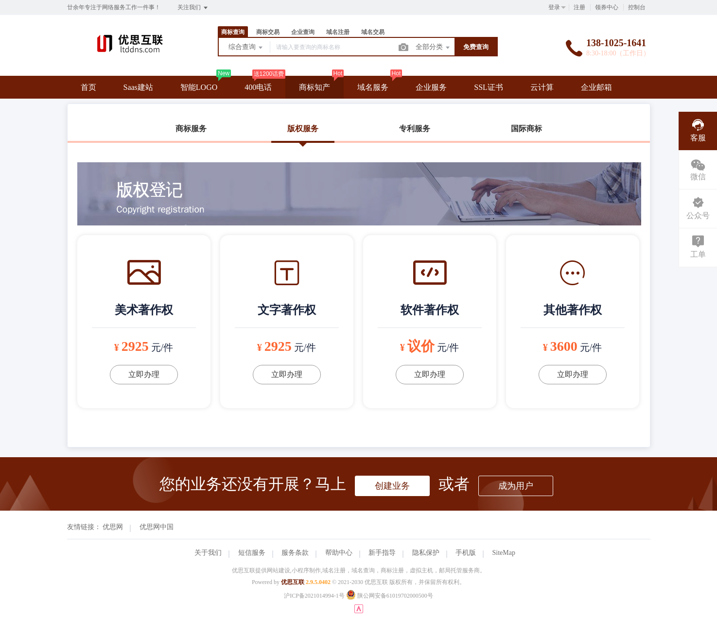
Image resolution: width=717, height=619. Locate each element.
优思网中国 (157, 527)
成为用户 (515, 486)
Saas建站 (138, 87)
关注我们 (193, 7)
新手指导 (382, 552)
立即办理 (143, 374)
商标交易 (268, 32)
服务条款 (295, 552)
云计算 (542, 87)
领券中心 (606, 7)
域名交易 (373, 32)
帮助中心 (338, 552)
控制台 (637, 7)
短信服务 (251, 552)
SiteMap (503, 552)
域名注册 (338, 32)
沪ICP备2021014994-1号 (314, 595)
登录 (554, 7)
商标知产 (314, 87)
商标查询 (233, 32)
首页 (88, 87)
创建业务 (392, 486)
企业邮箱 (596, 87)
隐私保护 (425, 552)
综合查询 (246, 47)
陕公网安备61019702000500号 (389, 595)
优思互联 (292, 582)
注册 (579, 7)
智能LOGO (198, 87)
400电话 (258, 87)
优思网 (113, 527)
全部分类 (434, 47)
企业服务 (431, 87)
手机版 (465, 552)
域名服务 (372, 87)
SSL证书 (488, 87)
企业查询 (303, 32)
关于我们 (208, 552)
